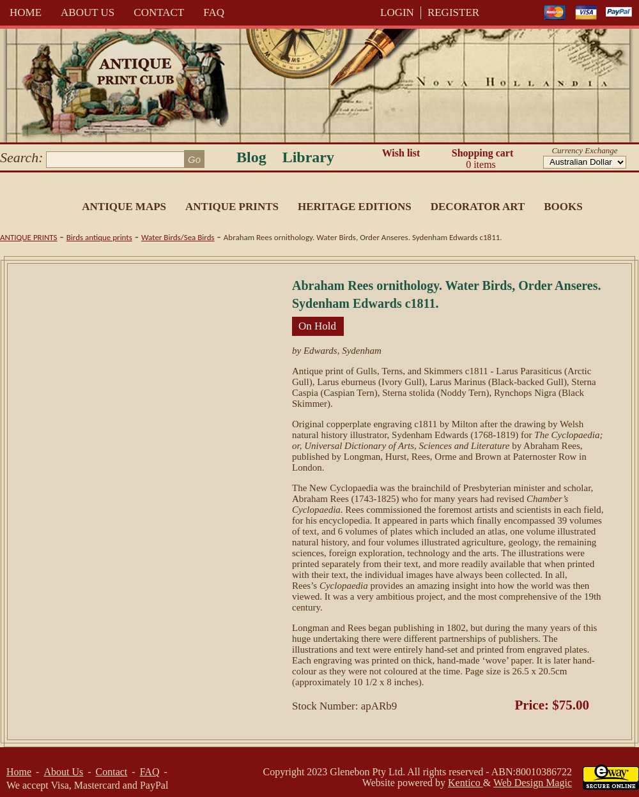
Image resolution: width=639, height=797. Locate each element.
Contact (159, 12)
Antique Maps (124, 207)
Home (26, 12)
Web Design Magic (532, 782)
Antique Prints (232, 207)
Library (308, 157)
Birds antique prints (99, 237)
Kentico (465, 782)
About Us (87, 12)
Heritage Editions (355, 207)
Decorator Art (478, 207)
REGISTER (453, 12)
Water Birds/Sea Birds (178, 237)
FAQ (213, 12)
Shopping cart (482, 159)
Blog (251, 157)
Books (563, 207)
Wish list (401, 153)
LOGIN (397, 12)
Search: (21, 157)
